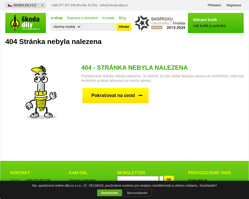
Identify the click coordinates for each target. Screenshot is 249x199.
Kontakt (108, 18)
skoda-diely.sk (197, 180)
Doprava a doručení (82, 18)
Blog (122, 18)
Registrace (234, 5)
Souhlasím (109, 193)
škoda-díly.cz (25, 23)
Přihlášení (214, 5)
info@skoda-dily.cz (114, 5)
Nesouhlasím (137, 193)
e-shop (57, 18)
